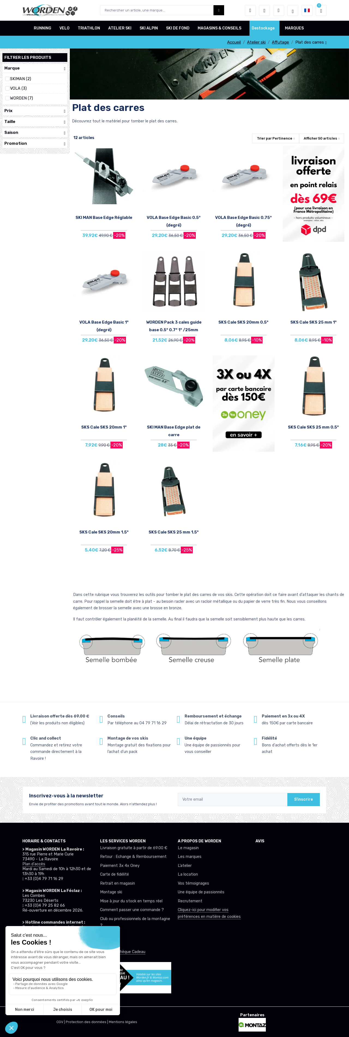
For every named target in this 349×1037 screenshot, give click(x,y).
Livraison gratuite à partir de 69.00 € (133, 848)
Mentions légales (123, 1022)
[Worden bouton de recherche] (218, 10)
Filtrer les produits (27, 57)
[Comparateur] (278, 10)
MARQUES (294, 28)
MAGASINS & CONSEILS (219, 28)
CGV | (61, 1022)
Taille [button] (34, 121)
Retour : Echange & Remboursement (133, 856)
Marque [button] (34, 68)
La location (188, 874)
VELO (64, 28)
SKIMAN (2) (20, 79)
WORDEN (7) (21, 98)
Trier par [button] (274, 138)
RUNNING (42, 28)
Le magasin (188, 848)
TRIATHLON (89, 28)
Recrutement (190, 901)
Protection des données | (87, 1022)
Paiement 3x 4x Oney (120, 865)
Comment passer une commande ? (132, 910)
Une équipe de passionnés (201, 892)
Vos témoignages (193, 883)
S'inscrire (303, 799)
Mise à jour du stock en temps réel (131, 901)
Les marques (189, 856)
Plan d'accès (33, 864)
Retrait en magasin (117, 883)
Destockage (263, 28)
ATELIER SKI (119, 28)
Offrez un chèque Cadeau (122, 951)
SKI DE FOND (177, 28)
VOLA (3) (18, 88)
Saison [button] (34, 132)
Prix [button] (34, 110)
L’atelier (185, 865)
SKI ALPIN (149, 28)
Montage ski (111, 892)
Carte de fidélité (114, 874)
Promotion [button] (34, 143)
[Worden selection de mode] (292, 10)
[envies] (264, 10)
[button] (250, 10)
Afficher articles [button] (320, 138)
